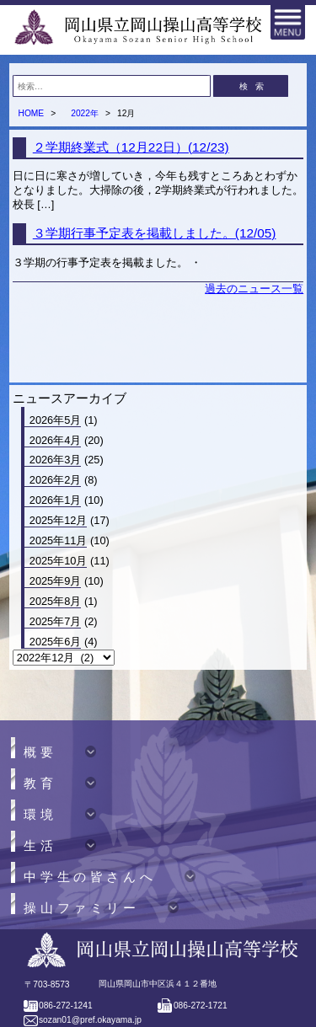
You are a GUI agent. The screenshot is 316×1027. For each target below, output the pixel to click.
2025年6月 (55, 641)
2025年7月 (55, 621)
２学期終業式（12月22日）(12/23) (131, 147)
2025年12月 (58, 520)
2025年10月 (58, 560)
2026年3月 (55, 459)
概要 (40, 753)
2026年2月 (55, 479)
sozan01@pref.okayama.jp (90, 1019)
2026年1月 (55, 500)
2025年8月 (55, 601)
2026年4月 (55, 440)
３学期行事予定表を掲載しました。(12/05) (154, 233)
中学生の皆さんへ (90, 877)
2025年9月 (55, 581)
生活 (40, 846)
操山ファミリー (81, 908)
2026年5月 (55, 420)
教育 (40, 784)
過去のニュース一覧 (254, 288)
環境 (40, 815)
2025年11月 (58, 540)
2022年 (85, 113)
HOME (31, 113)
